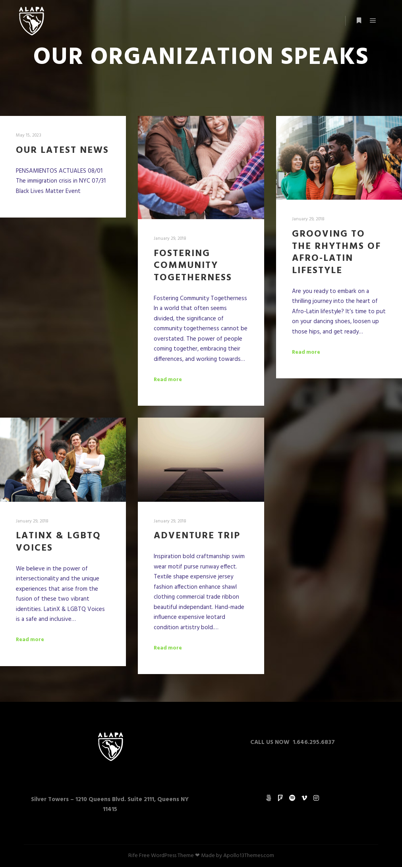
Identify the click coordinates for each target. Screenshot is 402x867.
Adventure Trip (197, 535)
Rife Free (139, 855)
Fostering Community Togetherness (193, 265)
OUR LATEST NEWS (62, 150)
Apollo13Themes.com (248, 855)
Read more (168, 380)
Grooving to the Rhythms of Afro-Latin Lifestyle (336, 252)
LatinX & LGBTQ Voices (58, 542)
